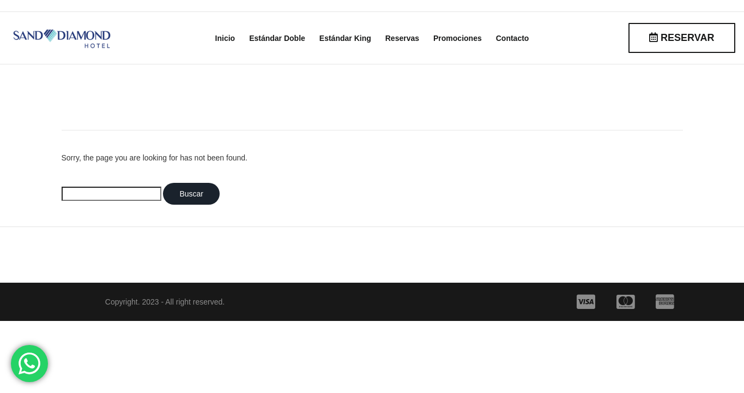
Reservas (402, 38)
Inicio (225, 38)
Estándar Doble (277, 38)
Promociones (457, 38)
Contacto (512, 38)
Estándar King (345, 38)
